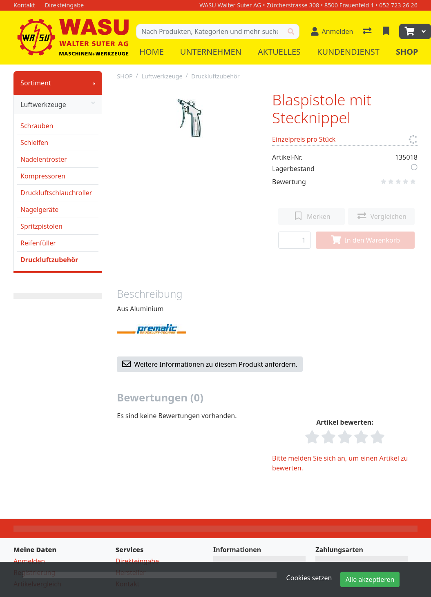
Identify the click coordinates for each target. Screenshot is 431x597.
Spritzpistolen (41, 226)
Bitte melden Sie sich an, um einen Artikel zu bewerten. (340, 463)
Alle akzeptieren (370, 579)
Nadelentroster (43, 159)
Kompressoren (42, 176)
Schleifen (34, 142)
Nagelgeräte (39, 209)
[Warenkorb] (408, 31)
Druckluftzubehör (49, 259)
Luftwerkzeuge (57, 104)
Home (151, 51)
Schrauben (36, 125)
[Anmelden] (332, 31)
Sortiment (35, 82)
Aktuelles (279, 51)
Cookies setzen (309, 577)
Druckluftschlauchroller (56, 192)
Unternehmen (210, 51)
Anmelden (29, 561)
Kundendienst (348, 51)
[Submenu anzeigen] (94, 82)
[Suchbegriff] (209, 31)
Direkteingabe (137, 561)
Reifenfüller (38, 242)
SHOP (125, 76)
